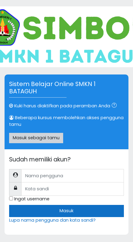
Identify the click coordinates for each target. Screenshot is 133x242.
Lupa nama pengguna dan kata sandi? (52, 220)
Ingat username (31, 199)
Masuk (66, 211)
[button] (115, 106)
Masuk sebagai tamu (36, 138)
